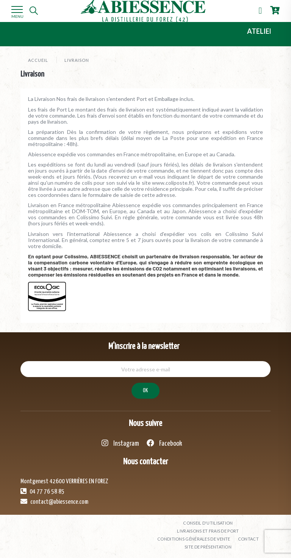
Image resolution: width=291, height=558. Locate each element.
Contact (248, 538)
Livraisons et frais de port (208, 530)
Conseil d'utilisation (208, 522)
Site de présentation (208, 546)
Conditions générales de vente (193, 538)
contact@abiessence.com (54, 501)
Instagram (120, 443)
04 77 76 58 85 (42, 491)
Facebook (164, 443)
